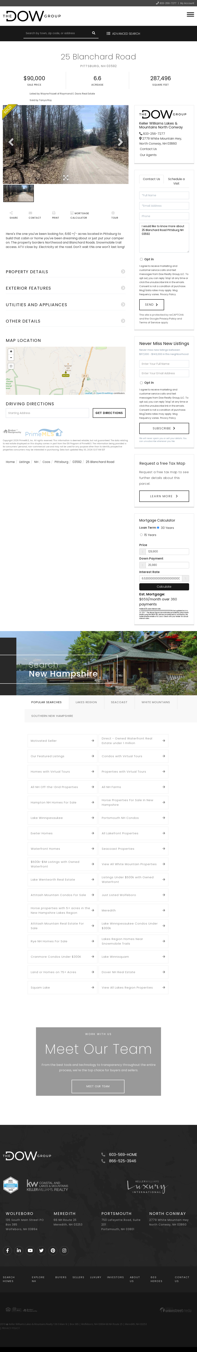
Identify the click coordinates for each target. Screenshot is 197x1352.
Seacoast (119, 702)
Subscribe (162, 428)
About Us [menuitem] (135, 1279)
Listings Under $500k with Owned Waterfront (128, 879)
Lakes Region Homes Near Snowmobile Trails (122, 941)
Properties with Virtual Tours (124, 772)
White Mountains (156, 702)
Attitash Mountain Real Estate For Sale (57, 925)
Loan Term (147, 527)
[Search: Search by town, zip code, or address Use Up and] (56, 33)
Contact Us (148, 149)
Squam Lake (40, 987)
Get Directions (109, 413)
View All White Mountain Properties (129, 864)
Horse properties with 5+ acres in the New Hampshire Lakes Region (60, 910)
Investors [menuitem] (115, 1277)
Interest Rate (149, 572)
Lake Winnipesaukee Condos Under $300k (130, 925)
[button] (93, 33)
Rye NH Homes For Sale (49, 941)
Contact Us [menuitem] (182, 1279)
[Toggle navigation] (190, 14)
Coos (46, 462)
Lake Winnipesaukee (47, 818)
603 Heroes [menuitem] (157, 1279)
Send (149, 304)
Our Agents (148, 155)
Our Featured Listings (47, 756)
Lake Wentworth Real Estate (53, 879)
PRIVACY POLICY (11, 1328)
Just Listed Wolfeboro (119, 895)
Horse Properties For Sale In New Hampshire (127, 802)
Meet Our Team (97, 1086)
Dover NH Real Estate (118, 972)
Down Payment (151, 558)
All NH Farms (111, 787)
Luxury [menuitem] (95, 1277)
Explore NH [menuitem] (38, 1279)
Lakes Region (86, 702)
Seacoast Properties (118, 849)
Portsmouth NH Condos (120, 818)
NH (36, 462)
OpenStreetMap (104, 393)
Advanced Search (126, 33)
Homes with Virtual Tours (50, 772)
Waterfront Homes (45, 849)
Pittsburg (61, 462)
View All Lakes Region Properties (127, 987)
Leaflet (88, 393)
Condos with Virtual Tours (122, 756)
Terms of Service (149, 322)
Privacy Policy (168, 294)
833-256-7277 (168, 3)
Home (10, 462)
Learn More (162, 496)
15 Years (148, 535)
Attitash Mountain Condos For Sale (58, 895)
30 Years (165, 528)
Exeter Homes (42, 833)
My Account (187, 3)
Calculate (164, 586)
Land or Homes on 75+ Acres (53, 972)
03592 (77, 462)
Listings (24, 462)
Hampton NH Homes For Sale (54, 802)
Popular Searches (46, 702)
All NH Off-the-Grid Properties (54, 787)
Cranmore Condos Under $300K (56, 957)
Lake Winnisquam (115, 957)
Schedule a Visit (176, 181)
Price (143, 545)
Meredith (109, 910)
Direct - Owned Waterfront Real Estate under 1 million (127, 740)
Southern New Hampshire (52, 716)
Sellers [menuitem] (78, 1277)
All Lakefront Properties (120, 833)
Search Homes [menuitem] (9, 1279)
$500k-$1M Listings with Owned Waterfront (55, 864)
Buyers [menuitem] (61, 1277)
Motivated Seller (44, 741)
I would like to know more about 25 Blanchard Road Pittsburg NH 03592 (164, 238)
